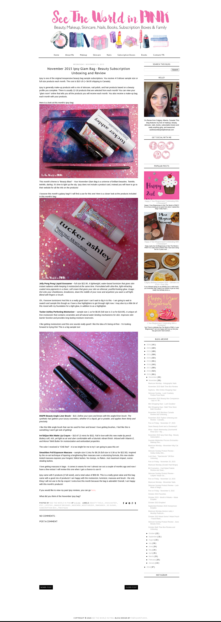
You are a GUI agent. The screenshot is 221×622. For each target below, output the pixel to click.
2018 (149, 364)
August (151, 540)
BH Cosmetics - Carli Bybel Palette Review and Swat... (161, 469)
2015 (149, 374)
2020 (149, 358)
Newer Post (46, 587)
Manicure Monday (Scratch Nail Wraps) (163, 465)
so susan (111, 505)
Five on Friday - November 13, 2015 (161, 479)
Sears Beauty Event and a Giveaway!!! (162, 426)
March (151, 556)
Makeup (83, 55)
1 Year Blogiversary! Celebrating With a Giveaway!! (161, 324)
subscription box (48, 508)
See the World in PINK (103, 618)
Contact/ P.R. (159, 55)
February (152, 560)
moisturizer (88, 505)
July (150, 543)
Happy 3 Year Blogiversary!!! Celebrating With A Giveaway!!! (161, 243)
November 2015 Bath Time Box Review (163, 387)
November (153, 380)
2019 (149, 361)
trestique (63, 508)
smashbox (101, 505)
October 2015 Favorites (157, 494)
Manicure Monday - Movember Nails (161, 482)
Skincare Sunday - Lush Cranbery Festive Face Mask (161, 394)
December (153, 377)
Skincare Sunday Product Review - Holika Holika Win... (161, 452)
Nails (109, 55)
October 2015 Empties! (157, 503)
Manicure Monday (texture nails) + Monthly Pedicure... (161, 512)
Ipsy (41, 505)
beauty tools (97, 503)
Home (56, 55)
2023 (149, 348)
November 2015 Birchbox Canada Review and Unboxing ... (161, 413)
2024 (149, 345)
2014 (149, 567)
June (151, 547)
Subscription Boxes (126, 55)
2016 (149, 371)
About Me (69, 55)
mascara (76, 505)
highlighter (111, 503)
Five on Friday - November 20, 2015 (161, 462)
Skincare (97, 55)
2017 (149, 368)
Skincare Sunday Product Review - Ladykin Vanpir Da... (161, 474)
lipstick (49, 505)
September (153, 537)
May (150, 550)
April (151, 553)
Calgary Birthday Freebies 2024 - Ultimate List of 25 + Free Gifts (161, 284)
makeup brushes (62, 505)
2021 (149, 354)
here (93, 490)
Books (144, 55)
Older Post (131, 587)
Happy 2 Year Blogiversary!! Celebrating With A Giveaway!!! (162, 202)
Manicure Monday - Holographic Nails (162, 383)
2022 (149, 351)
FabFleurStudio (139, 618)
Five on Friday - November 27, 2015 (161, 423)
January (152, 563)
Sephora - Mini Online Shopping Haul (162, 390)
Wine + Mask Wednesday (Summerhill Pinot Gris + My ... (162, 431)
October (152, 533)
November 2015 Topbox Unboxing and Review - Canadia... (162, 419)
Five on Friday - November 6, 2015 (161, 491)
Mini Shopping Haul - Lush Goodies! (161, 404)
